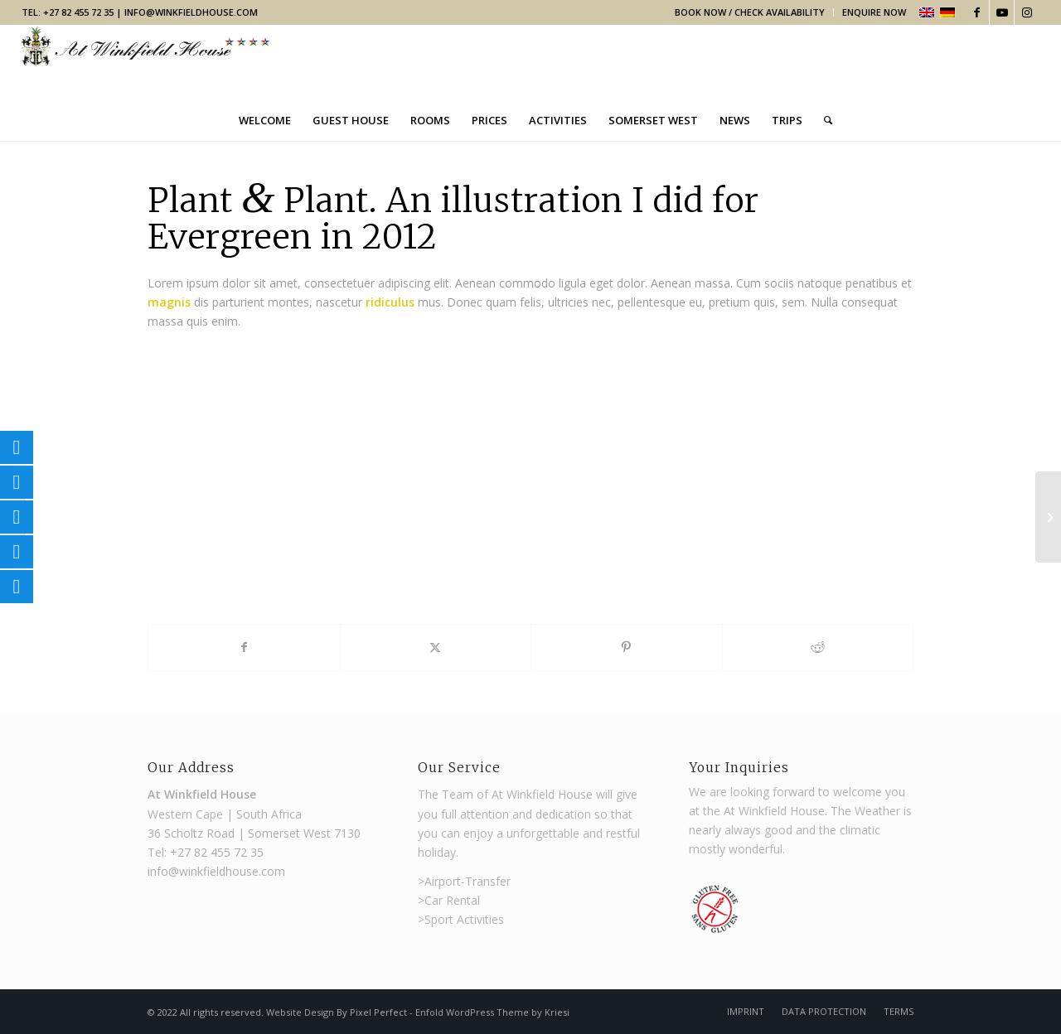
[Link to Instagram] (1027, 12)
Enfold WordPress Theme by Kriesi (492, 1012)
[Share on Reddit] (818, 647)
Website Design (301, 1012)
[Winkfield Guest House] (146, 62)
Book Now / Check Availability (750, 12)
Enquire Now (874, 12)
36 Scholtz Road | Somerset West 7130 (254, 833)
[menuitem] (750, 12)
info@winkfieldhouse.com (191, 12)
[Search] (822, 120)
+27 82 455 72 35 (217, 852)
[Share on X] (436, 647)
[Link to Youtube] (1002, 12)
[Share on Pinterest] (626, 647)
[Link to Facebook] (977, 12)
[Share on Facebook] (244, 647)
